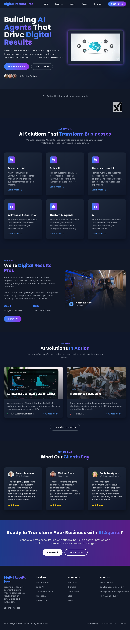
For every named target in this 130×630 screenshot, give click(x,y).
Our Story (12, 318)
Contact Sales (76, 552)
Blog (70, 595)
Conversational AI (44, 591)
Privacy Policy (92, 623)
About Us (72, 582)
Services (59, 4)
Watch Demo (42, 66)
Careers (72, 587)
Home (45, 4)
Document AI (42, 582)
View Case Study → (51, 414)
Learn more (15, 189)
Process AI (41, 595)
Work (84, 4)
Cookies (122, 623)
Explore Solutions (16, 66)
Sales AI (40, 587)
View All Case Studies (65, 427)
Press (70, 600)
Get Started (117, 3)
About (72, 4)
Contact (98, 4)
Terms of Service (108, 623)
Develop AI (41, 600)
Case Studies (74, 591)
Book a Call (53, 552)
